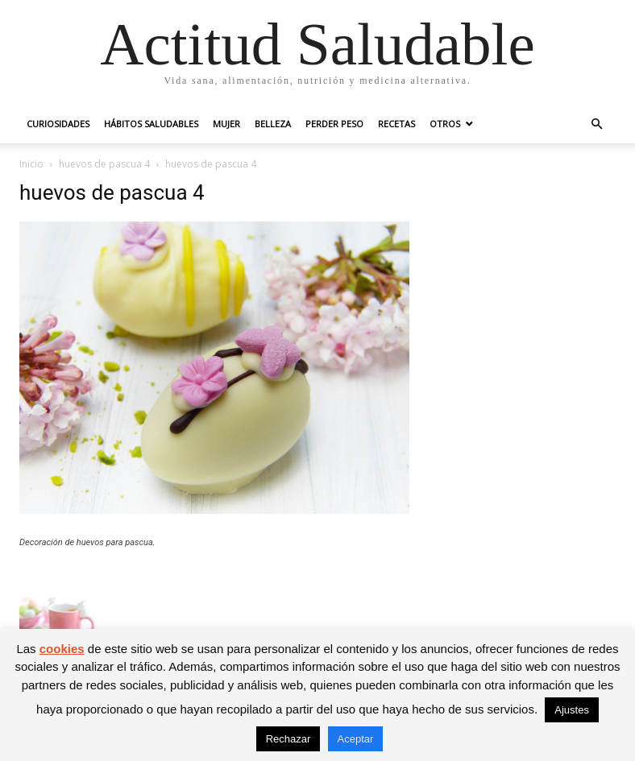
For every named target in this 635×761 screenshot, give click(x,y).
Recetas (396, 124)
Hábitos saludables (151, 124)
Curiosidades (58, 124)
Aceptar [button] (356, 739)
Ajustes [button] (571, 710)
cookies (62, 649)
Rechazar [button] (288, 739)
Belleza (273, 124)
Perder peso (334, 124)
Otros (445, 124)
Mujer (226, 124)
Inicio (31, 164)
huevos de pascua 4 (104, 164)
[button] (596, 124)
